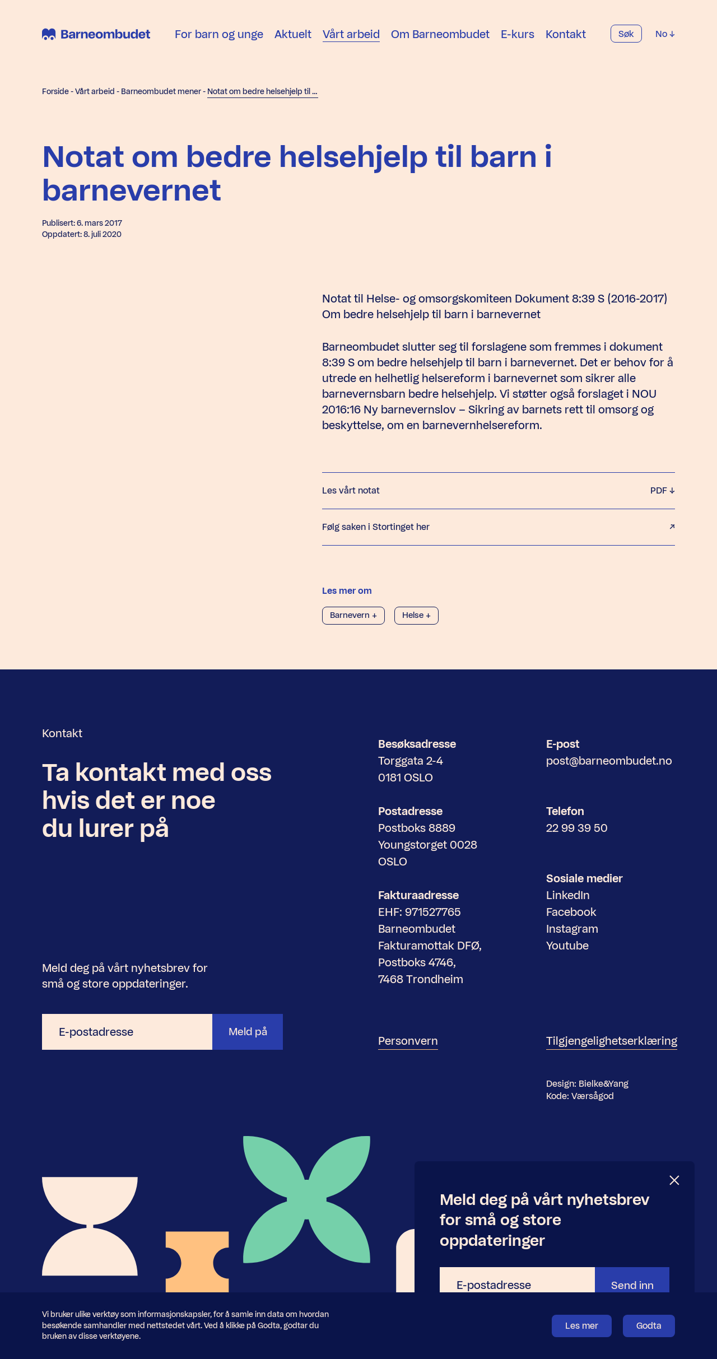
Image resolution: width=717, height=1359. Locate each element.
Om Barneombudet (440, 41)
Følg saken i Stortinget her (498, 527)
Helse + (421, 615)
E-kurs (517, 41)
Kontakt (566, 41)
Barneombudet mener (161, 91)
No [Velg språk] (665, 41)
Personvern (408, 1041)
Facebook (571, 912)
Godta (649, 1325)
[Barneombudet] (96, 42)
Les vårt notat (498, 490)
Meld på (245, 1032)
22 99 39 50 (577, 828)
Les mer (581, 1325)
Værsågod (592, 1096)
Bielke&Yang (603, 1083)
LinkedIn (568, 895)
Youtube (567, 945)
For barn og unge (219, 41)
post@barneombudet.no (609, 760)
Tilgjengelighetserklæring (611, 1041)
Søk (626, 41)
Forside (55, 91)
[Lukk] (675, 1180)
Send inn (630, 1285)
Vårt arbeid (351, 41)
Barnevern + (355, 615)
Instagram (572, 929)
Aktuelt (292, 41)
